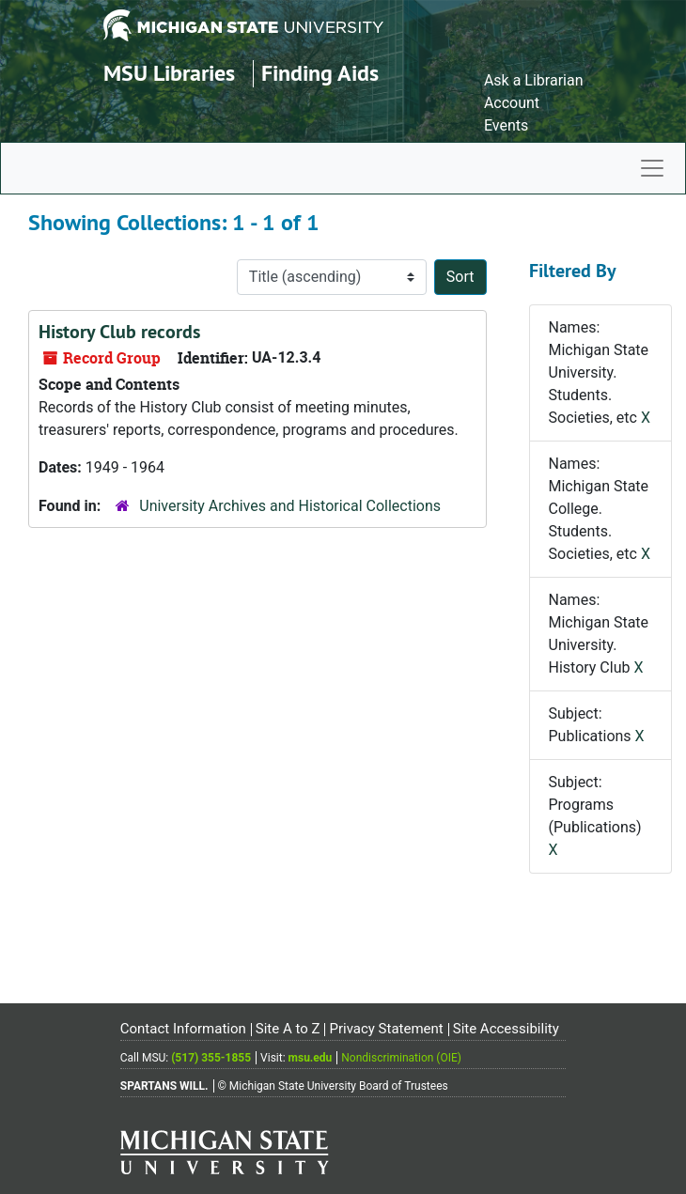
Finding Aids (320, 72)
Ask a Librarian (534, 80)
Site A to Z (288, 1028)
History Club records (119, 331)
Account (511, 103)
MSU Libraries (169, 72)
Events (506, 125)
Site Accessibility (506, 1028)
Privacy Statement (386, 1028)
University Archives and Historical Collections (290, 506)
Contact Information (183, 1028)
